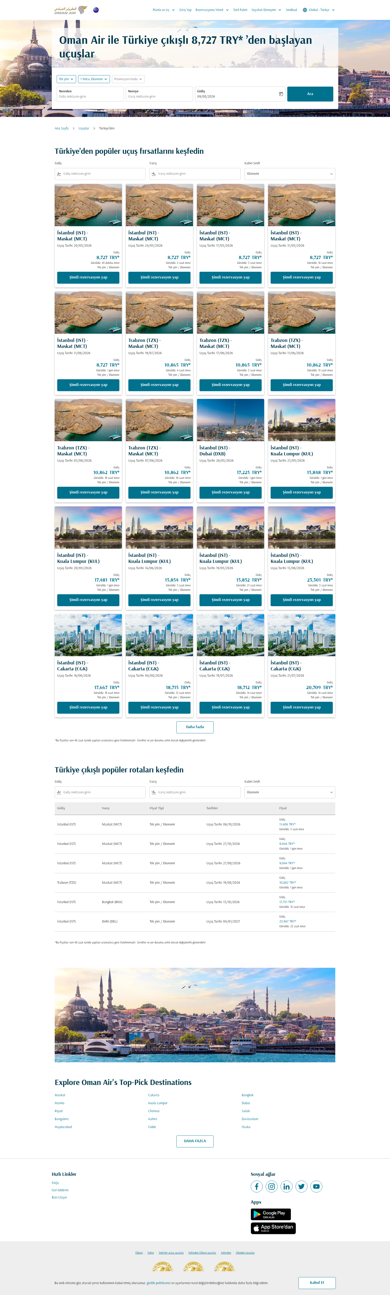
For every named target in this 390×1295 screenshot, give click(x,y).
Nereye (133, 91)
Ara (310, 94)
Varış (153, 163)
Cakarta (153, 1095)
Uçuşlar (84, 128)
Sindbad (291, 10)
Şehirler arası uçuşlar (171, 1252)
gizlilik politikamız (159, 1283)
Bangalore (62, 1119)
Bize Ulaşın (59, 1197)
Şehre (150, 1252)
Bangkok (247, 1095)
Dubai (246, 1103)
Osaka (246, 1127)
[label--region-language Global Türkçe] (319, 10)
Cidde (152, 1127)
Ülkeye (139, 1252)
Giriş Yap (185, 10)
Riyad (58, 1111)
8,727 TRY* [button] (217, 41)
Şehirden (226, 1252)
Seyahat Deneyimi (267, 10)
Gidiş (201, 91)
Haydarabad (63, 1127)
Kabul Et (317, 1283)
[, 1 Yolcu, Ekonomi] (91, 79)
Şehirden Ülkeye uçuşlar (202, 1252)
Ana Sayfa (62, 128)
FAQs (55, 1183)
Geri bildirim (60, 1190)
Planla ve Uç (165, 10)
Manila (59, 1103)
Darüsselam (250, 1119)
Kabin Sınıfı (252, 163)
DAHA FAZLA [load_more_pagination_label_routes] (195, 1141)
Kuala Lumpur (158, 1103)
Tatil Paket (240, 10)
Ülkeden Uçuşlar (245, 1252)
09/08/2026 (206, 97)
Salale (246, 1111)
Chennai (153, 1111)
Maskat (60, 1095)
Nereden (65, 91)
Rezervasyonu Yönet (213, 10)
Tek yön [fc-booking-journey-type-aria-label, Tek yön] (64, 79)
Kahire (152, 1119)
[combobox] (90, 96)
